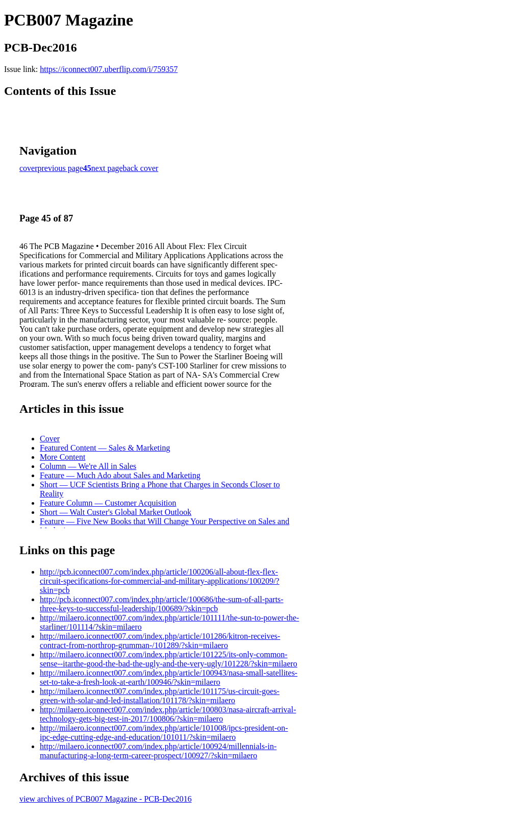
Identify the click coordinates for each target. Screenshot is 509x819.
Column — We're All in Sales (88, 466)
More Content (62, 457)
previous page (60, 168)
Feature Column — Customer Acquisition (108, 503)
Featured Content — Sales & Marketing (105, 447)
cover (28, 168)
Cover (50, 438)
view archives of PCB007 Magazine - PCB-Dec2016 (105, 799)
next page (107, 168)
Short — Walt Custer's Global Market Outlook (115, 512)
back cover (141, 168)
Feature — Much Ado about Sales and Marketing (120, 475)
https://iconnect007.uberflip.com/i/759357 (108, 69)
